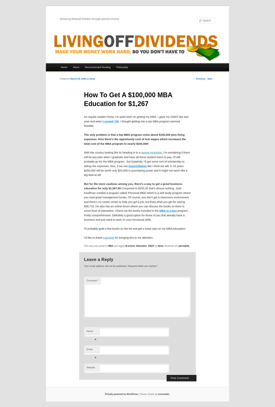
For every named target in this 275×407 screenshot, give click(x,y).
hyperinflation (138, 166)
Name (91, 332)
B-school (130, 246)
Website (91, 367)
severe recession (151, 152)
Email (91, 350)
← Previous (199, 79)
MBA (110, 246)
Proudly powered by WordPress (121, 394)
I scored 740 (111, 121)
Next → (211, 79)
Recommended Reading (98, 67)
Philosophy (122, 67)
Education (141, 246)
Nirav (92, 79)
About (76, 67)
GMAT (151, 246)
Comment (93, 280)
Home (64, 67)
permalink (184, 246)
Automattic (164, 394)
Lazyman (108, 237)
